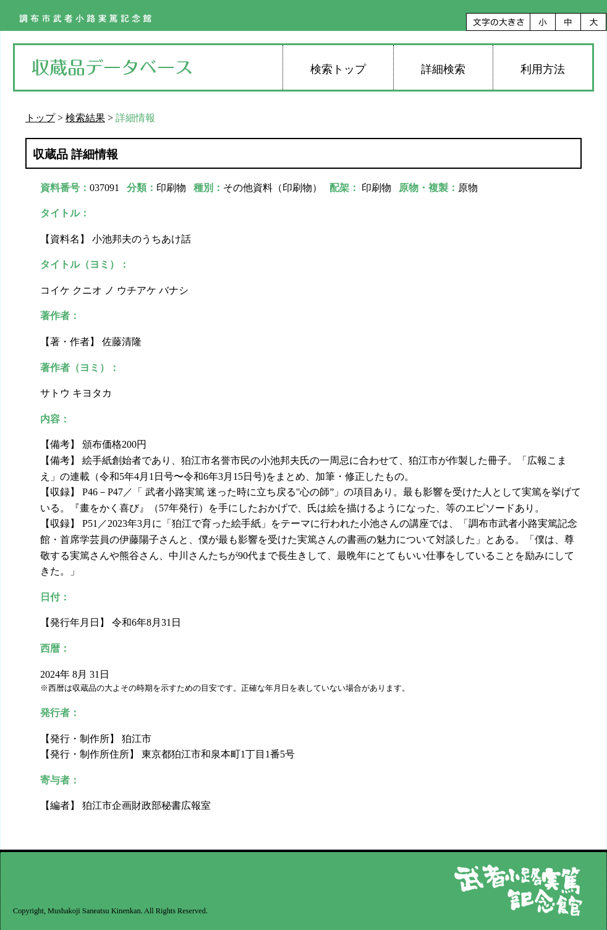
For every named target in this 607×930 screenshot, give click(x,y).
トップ (40, 118)
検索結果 (85, 118)
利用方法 (542, 69)
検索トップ (338, 69)
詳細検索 (443, 69)
